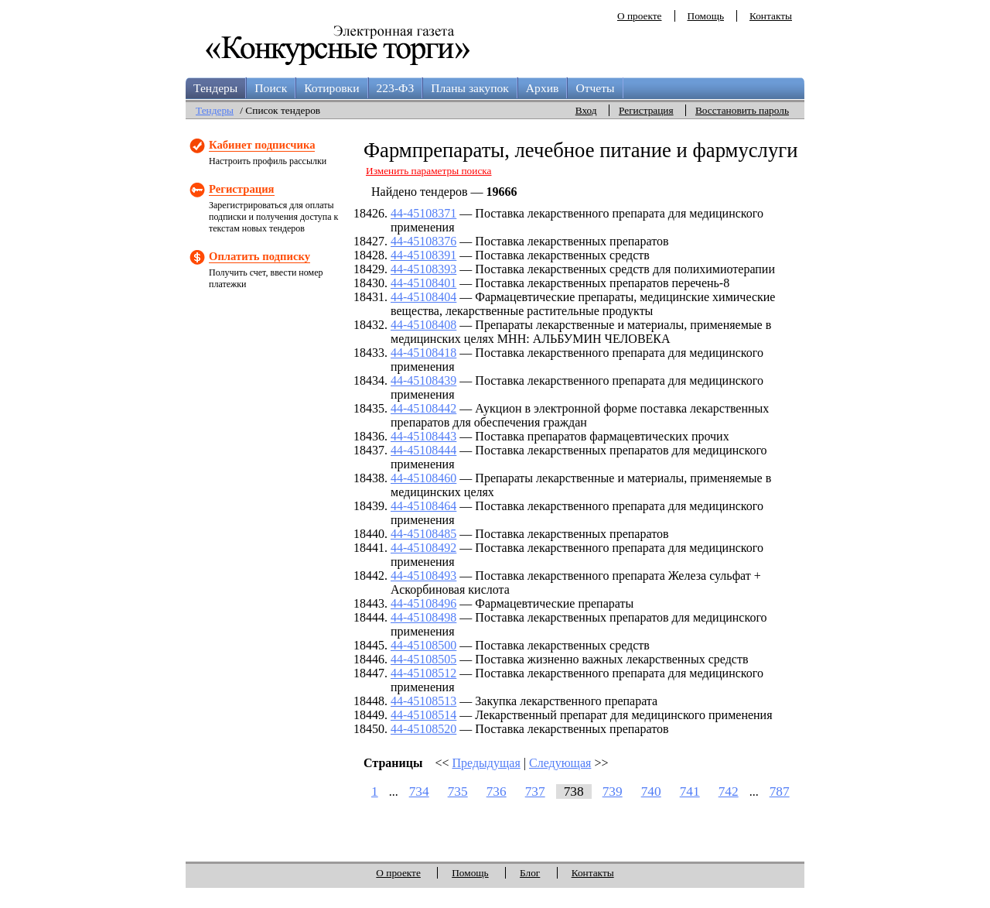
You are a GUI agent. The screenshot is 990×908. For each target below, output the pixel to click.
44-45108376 (423, 241)
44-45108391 (423, 255)
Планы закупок (470, 87)
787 (780, 791)
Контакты (770, 16)
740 (651, 791)
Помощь (706, 16)
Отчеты (594, 87)
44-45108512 (423, 673)
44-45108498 (423, 617)
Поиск (270, 87)
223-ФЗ (396, 87)
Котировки (331, 87)
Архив (542, 87)
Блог (530, 873)
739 (613, 791)
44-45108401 (423, 283)
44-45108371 (423, 213)
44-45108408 (423, 324)
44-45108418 (423, 352)
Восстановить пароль (742, 110)
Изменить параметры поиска (429, 170)
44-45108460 (423, 478)
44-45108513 (423, 701)
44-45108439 (423, 380)
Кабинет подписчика (262, 145)
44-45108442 (423, 408)
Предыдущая (486, 762)
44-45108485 (423, 533)
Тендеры (215, 87)
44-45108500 (423, 645)
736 (496, 791)
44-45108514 (423, 714)
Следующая (560, 762)
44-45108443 (423, 436)
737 (535, 791)
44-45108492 (423, 547)
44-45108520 (423, 728)
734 (419, 791)
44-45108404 (423, 296)
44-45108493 (423, 575)
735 (458, 791)
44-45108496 (423, 603)
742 (729, 791)
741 (690, 791)
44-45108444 (423, 450)
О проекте (639, 16)
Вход (586, 110)
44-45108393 (423, 269)
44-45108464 (423, 505)
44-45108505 (423, 659)
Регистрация (646, 110)
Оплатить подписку (259, 256)
